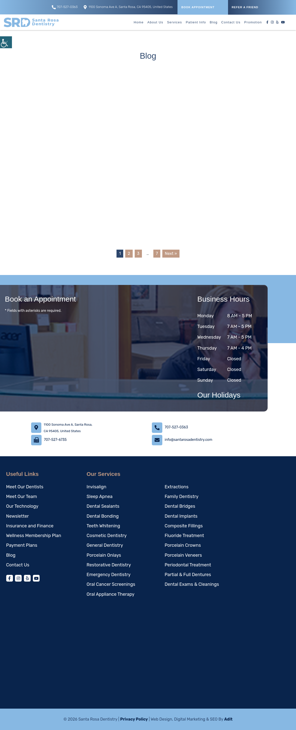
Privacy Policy (134, 719)
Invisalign (96, 487)
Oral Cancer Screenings (111, 584)
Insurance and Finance (30, 526)
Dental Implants (181, 516)
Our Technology (22, 506)
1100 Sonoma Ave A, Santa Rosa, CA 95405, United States (128, 7)
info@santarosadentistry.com (188, 440)
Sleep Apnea (100, 496)
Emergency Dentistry (109, 574)
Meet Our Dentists (25, 487)
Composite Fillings (184, 526)
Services (174, 22)
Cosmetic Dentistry (107, 535)
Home (139, 22)
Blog (214, 22)
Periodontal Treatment (188, 565)
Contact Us (230, 22)
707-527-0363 (65, 7)
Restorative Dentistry (109, 565)
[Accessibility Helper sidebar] (6, 42)
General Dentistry (105, 545)
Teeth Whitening (103, 526)
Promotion (253, 22)
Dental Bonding (103, 516)
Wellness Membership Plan (33, 535)
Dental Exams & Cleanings (192, 584)
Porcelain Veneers (183, 555)
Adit (228, 719)
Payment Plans (21, 545)
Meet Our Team (21, 496)
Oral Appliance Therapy (110, 594)
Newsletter (17, 516)
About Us (155, 22)
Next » (171, 253)
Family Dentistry (181, 496)
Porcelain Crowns (183, 545)
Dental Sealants (103, 506)
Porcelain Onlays (104, 555)
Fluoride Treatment (184, 535)
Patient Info (196, 22)
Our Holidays (218, 395)
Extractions (176, 487)
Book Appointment (197, 7)
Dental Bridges (180, 506)
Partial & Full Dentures (188, 574)
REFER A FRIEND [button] (245, 7)
